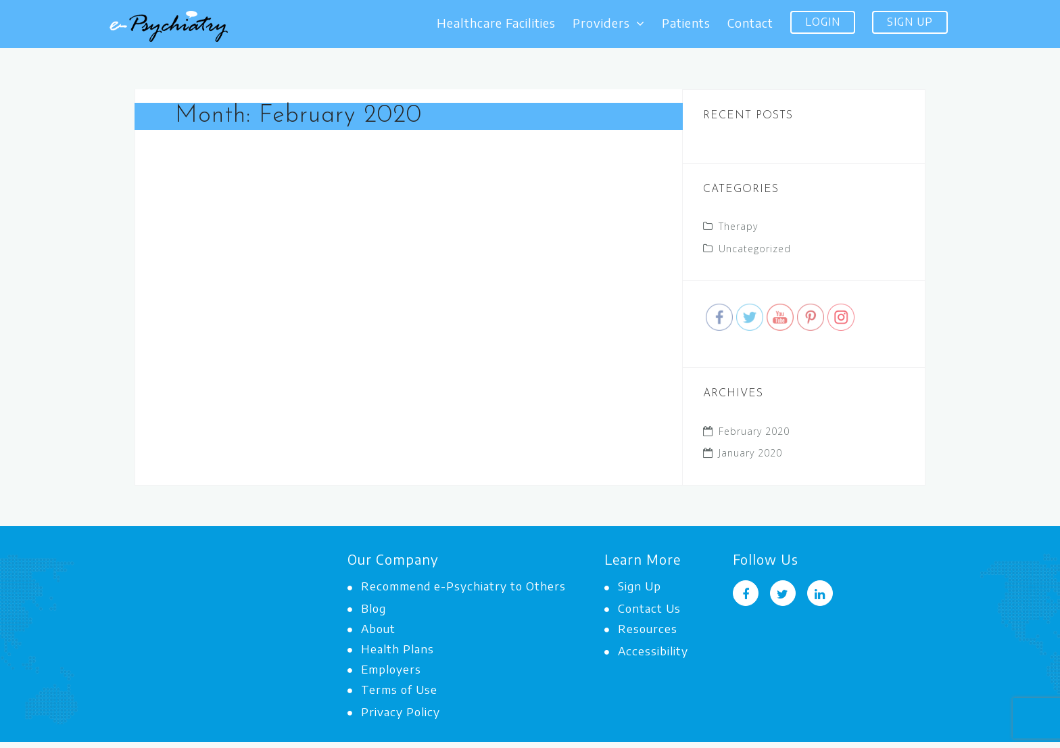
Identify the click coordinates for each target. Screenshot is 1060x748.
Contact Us (642, 608)
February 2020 (754, 431)
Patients (686, 23)
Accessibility (646, 650)
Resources (640, 628)
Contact (750, 23)
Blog (366, 608)
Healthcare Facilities (496, 23)
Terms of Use (392, 689)
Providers (609, 23)
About (371, 628)
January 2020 (750, 452)
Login (822, 21)
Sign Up (910, 21)
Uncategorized (755, 248)
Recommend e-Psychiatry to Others (456, 585)
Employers (384, 668)
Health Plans (390, 648)
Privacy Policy (393, 711)
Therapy (738, 226)
